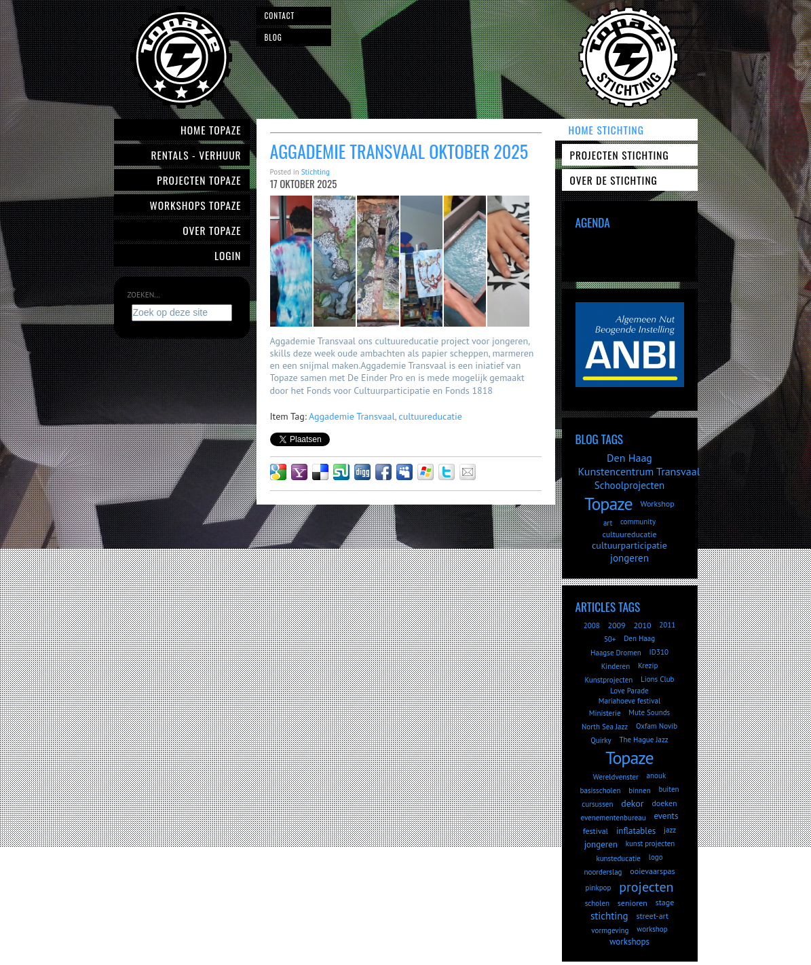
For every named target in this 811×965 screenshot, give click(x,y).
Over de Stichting (614, 179)
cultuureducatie (430, 416)
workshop (652, 929)
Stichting (315, 172)
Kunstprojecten (608, 680)
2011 (667, 625)
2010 (642, 625)
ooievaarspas (652, 871)
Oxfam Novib (656, 726)
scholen (597, 903)
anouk (656, 775)
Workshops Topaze (196, 205)
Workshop (657, 503)
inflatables (636, 831)
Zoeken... (144, 294)
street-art (652, 916)
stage (665, 902)
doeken (664, 803)
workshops (629, 941)
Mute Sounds (649, 712)
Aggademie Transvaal (351, 416)
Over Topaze (212, 230)
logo (656, 857)
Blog (273, 37)
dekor (632, 803)
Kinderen (615, 666)
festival (595, 831)
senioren (632, 903)
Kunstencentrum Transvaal (639, 471)
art (607, 523)
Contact (280, 15)
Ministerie (605, 713)
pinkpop (598, 887)
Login (228, 255)
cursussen (597, 804)
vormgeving (609, 930)
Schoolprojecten (630, 485)
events (666, 816)
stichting (609, 915)
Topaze (608, 503)
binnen (639, 790)
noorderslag (603, 872)
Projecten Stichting (619, 154)
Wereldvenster (616, 777)
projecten (646, 887)
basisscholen (600, 790)
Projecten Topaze (199, 179)
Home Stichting (606, 129)
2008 (592, 625)
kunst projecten (650, 843)
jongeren (629, 557)
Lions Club (657, 679)
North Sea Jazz (605, 726)
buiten (668, 789)
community (638, 521)
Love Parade (629, 690)
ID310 (658, 652)
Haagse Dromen (615, 652)
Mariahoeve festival (630, 701)
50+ (610, 639)
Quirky (600, 740)
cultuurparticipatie (629, 545)
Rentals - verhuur (196, 154)
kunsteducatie (618, 858)
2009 (616, 625)
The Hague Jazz (643, 739)
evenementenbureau (613, 817)
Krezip (648, 665)
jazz (670, 830)
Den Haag (629, 458)
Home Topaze (211, 129)
